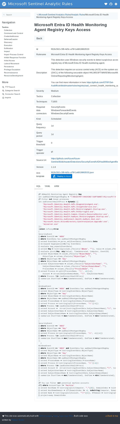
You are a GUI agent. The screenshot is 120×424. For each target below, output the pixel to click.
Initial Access (9, 61)
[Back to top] (111, 416)
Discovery (8, 42)
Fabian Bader (18, 420)
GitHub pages (45, 416)
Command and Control (13, 33)
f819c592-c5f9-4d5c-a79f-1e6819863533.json (72, 172)
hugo (55, 416)
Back (39, 38)
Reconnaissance (11, 73)
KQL (38, 186)
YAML (47, 186)
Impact (7, 51)
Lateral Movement (11, 64)
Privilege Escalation (12, 70)
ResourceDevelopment (13, 76)
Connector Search (12, 94)
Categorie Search (12, 90)
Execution (8, 45)
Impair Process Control (13, 54)
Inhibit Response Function (15, 58)
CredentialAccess (11, 36)
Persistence (9, 67)
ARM (56, 186)
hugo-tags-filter (66, 416)
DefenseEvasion (11, 39)
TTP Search (10, 87)
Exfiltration (8, 48)
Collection (8, 30)
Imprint (8, 98)
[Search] (16, 15)
